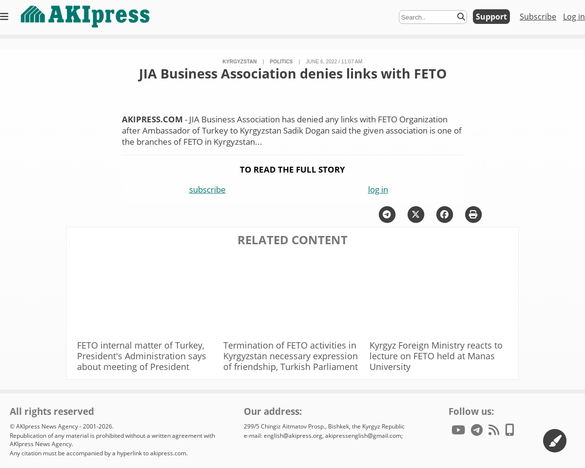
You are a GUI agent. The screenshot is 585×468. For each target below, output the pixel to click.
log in (378, 189)
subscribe (207, 189)
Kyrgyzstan (240, 61)
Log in (574, 16)
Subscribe (538, 16)
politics (281, 61)
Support (491, 16)
